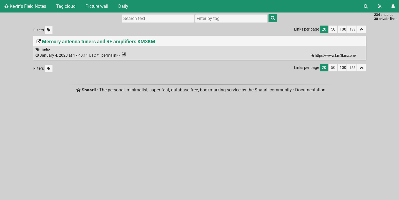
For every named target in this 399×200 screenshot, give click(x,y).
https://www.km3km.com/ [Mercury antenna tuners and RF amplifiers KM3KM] (334, 55)
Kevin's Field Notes (25, 6)
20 (324, 29)
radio (46, 49)
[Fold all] (361, 29)
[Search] (365, 6)
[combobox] (231, 18)
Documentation (310, 89)
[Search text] (158, 18)
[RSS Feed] (379, 6)
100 (343, 29)
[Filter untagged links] (48, 30)
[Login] (393, 6)
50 (333, 29)
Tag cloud (66, 6)
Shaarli (89, 89)
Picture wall (97, 6)
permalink (77, 55)
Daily (123, 6)
